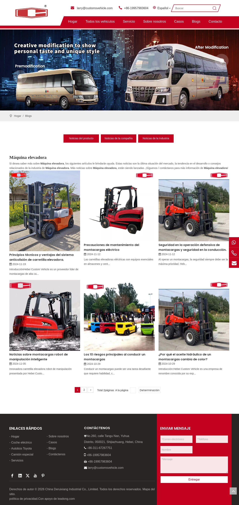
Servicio (129, 21)
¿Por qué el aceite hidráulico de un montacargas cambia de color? (185, 356)
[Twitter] (28, 476)
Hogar (72, 21)
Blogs (196, 21)
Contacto (215, 21)
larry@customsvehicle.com (95, 8)
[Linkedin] (20, 476)
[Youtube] (35, 476)
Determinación (149, 390)
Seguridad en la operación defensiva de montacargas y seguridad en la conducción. (192, 247)
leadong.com (66, 498)
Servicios (17, 460)
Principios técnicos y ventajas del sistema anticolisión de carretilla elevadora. (41, 257)
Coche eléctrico (21, 442)
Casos (179, 21)
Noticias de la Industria (156, 138)
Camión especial (22, 454)
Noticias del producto (81, 138)
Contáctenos (57, 454)
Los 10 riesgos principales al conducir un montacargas (114, 356)
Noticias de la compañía (118, 138)
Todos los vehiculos (100, 21)
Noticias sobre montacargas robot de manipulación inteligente (38, 356)
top (233, 491)
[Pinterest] (43, 476)
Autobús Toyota (21, 448)
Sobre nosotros (154, 21)
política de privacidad (23, 498)
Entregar (194, 479)
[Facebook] (12, 476)
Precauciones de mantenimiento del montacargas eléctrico (111, 247)
